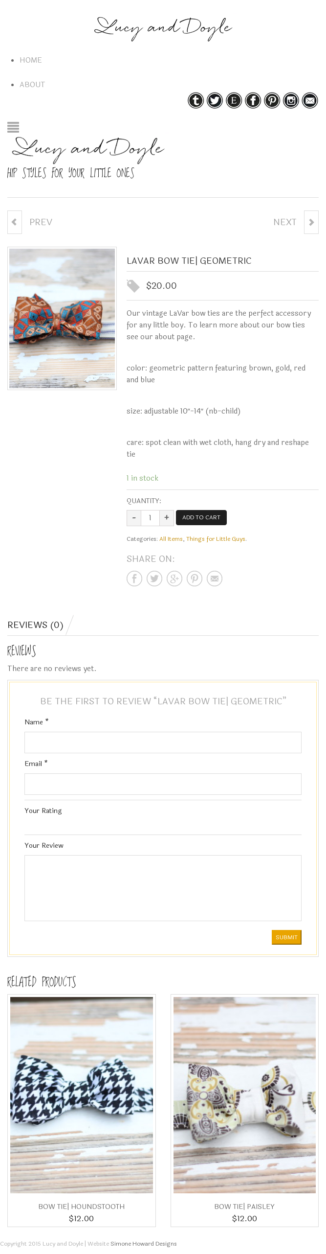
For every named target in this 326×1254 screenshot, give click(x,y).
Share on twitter (154, 578)
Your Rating (43, 811)
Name (36, 722)
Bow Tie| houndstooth (81, 1207)
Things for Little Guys (215, 538)
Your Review (44, 845)
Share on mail (214, 578)
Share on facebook (134, 578)
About (32, 85)
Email (36, 764)
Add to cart (201, 517)
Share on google (174, 578)
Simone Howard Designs (143, 1243)
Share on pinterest (194, 578)
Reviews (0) (35, 625)
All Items (171, 538)
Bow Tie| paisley (244, 1207)
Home (31, 60)
